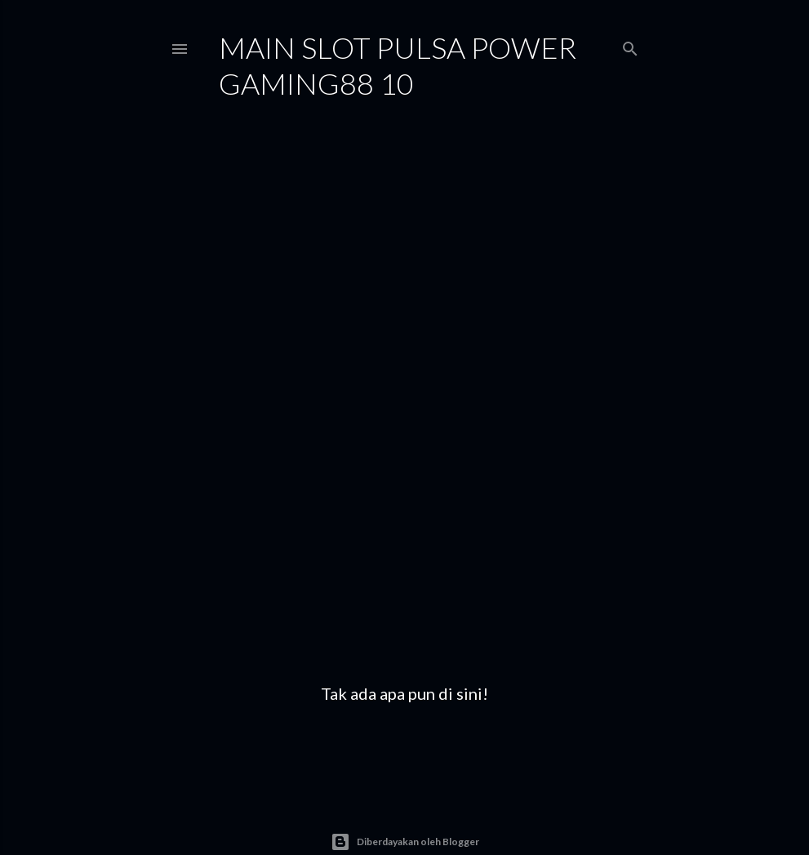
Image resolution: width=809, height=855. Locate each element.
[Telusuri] (630, 45)
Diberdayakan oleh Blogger (405, 842)
